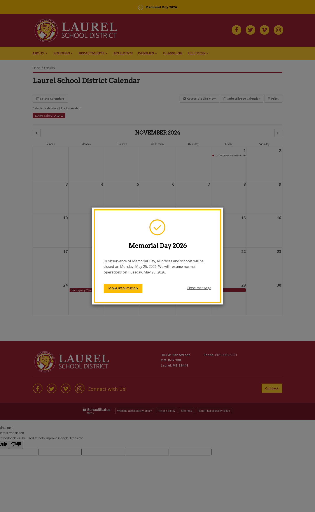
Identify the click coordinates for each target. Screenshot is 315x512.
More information (123, 288)
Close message (199, 287)
